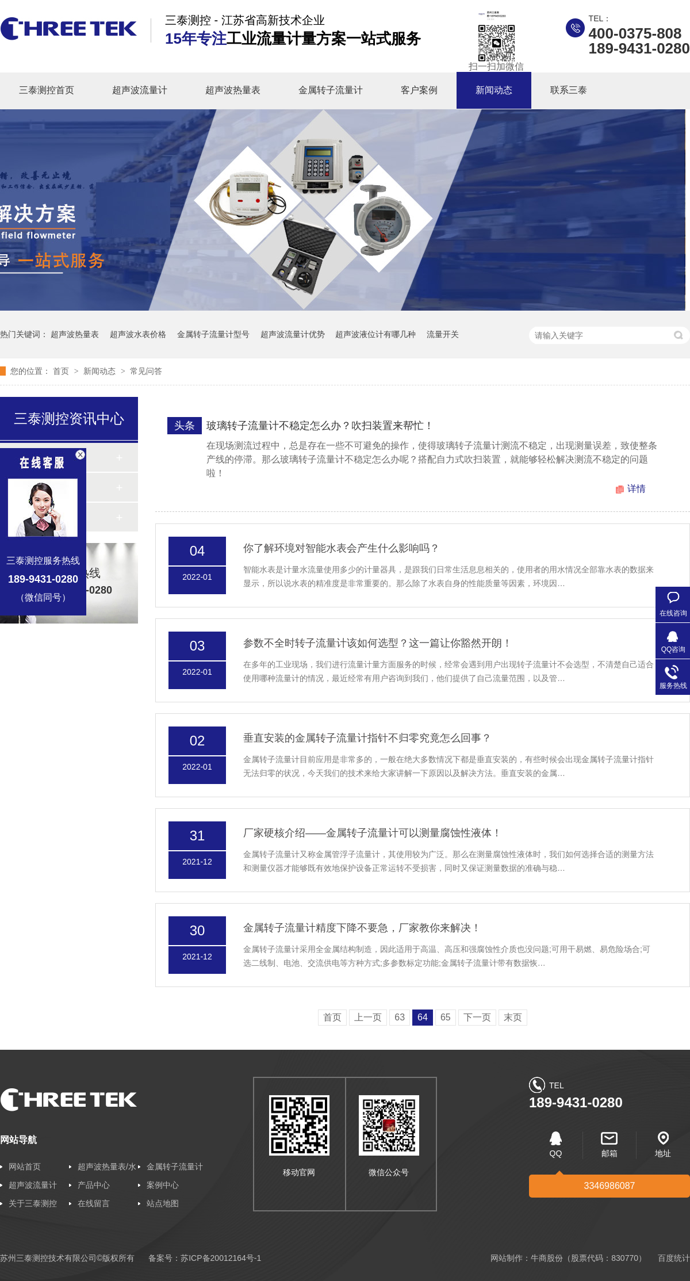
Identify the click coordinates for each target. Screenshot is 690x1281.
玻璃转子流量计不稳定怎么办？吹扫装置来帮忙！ (320, 425)
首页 (62, 371)
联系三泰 (568, 90)
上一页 (368, 1017)
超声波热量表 (232, 90)
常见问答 (146, 371)
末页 (513, 1017)
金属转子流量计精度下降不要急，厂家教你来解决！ (362, 928)
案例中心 (163, 1185)
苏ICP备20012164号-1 (221, 1258)
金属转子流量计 (330, 90)
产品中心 (94, 1185)
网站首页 (25, 1166)
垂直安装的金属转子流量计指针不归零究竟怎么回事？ (367, 738)
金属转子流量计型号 (213, 334)
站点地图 (163, 1203)
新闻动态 (494, 90)
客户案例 (419, 90)
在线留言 (94, 1203)
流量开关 (443, 334)
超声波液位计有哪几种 (375, 334)
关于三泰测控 (33, 1203)
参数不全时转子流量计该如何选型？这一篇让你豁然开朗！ (377, 643)
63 (399, 1017)
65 (445, 1017)
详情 (636, 489)
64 (422, 1017)
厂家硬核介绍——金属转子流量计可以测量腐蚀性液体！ (372, 833)
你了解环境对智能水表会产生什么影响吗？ (341, 548)
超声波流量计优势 (292, 334)
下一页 (477, 1017)
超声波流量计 (139, 90)
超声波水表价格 (138, 334)
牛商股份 (547, 1258)
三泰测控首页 (46, 90)
